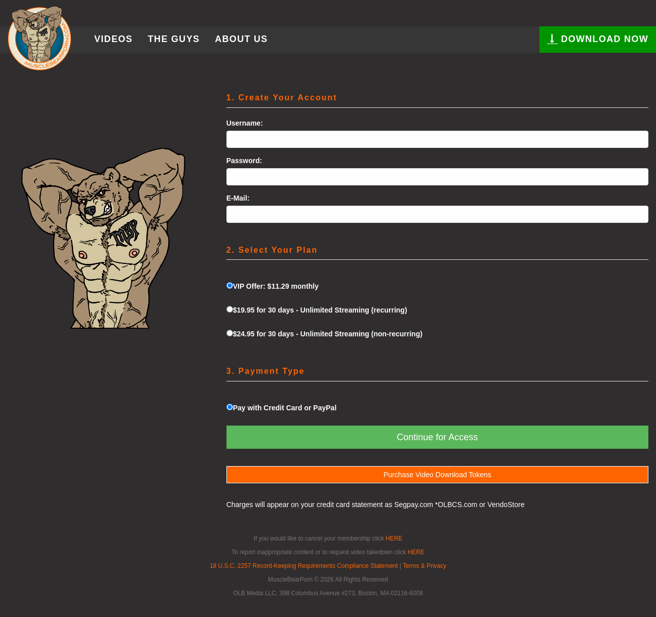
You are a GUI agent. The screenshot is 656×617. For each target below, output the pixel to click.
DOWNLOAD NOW (597, 38)
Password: (244, 161)
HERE (393, 538)
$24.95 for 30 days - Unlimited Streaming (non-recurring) (324, 334)
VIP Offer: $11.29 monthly (272, 286)
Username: (244, 123)
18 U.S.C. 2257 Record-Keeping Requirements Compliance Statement (304, 565)
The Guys (174, 39)
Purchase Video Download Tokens (437, 475)
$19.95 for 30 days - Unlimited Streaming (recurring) (316, 310)
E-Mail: (238, 198)
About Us (241, 39)
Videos (113, 39)
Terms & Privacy (424, 565)
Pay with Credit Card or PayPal (281, 408)
